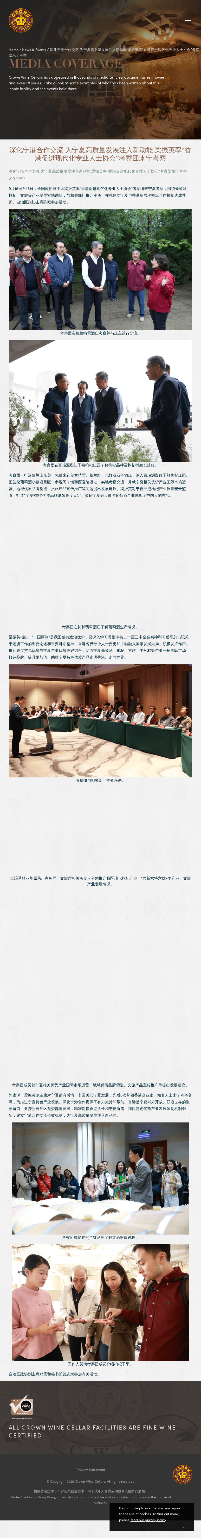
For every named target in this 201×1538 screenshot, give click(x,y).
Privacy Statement (91, 1469)
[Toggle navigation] (188, 20)
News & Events (34, 49)
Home (14, 49)
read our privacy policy (148, 1519)
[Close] (183, 1526)
